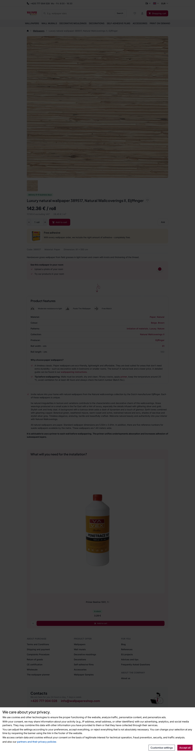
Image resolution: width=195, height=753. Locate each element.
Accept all (185, 747)
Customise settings (162, 747)
